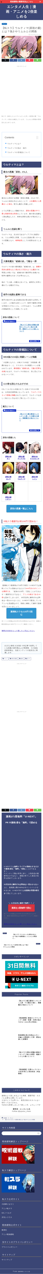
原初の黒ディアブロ (21, 451)
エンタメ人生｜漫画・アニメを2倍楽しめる (21, 11)
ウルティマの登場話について (18, 152)
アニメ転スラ (7, 1208)
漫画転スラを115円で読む (21, 613)
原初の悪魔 (14, 658)
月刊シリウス (7, 1217)
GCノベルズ (6, 1213)
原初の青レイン (34, 471)
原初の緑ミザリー (8, 491)
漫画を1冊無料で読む (22, 908)
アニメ (4, 24)
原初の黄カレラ (8, 471)
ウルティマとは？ (14, 144)
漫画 (21, 658)
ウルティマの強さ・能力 (17, 148)
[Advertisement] (21, 89)
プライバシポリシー (9, 1247)
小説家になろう (8, 1204)
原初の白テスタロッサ (34, 451)
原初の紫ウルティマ (21, 471)
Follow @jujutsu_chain (21, 1111)
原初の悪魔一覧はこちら (21, 508)
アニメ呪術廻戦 (8, 1234)
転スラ (28, 658)
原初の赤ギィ (8, 451)
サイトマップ (7, 1260)
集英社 (4, 1230)
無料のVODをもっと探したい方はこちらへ (18, 631)
